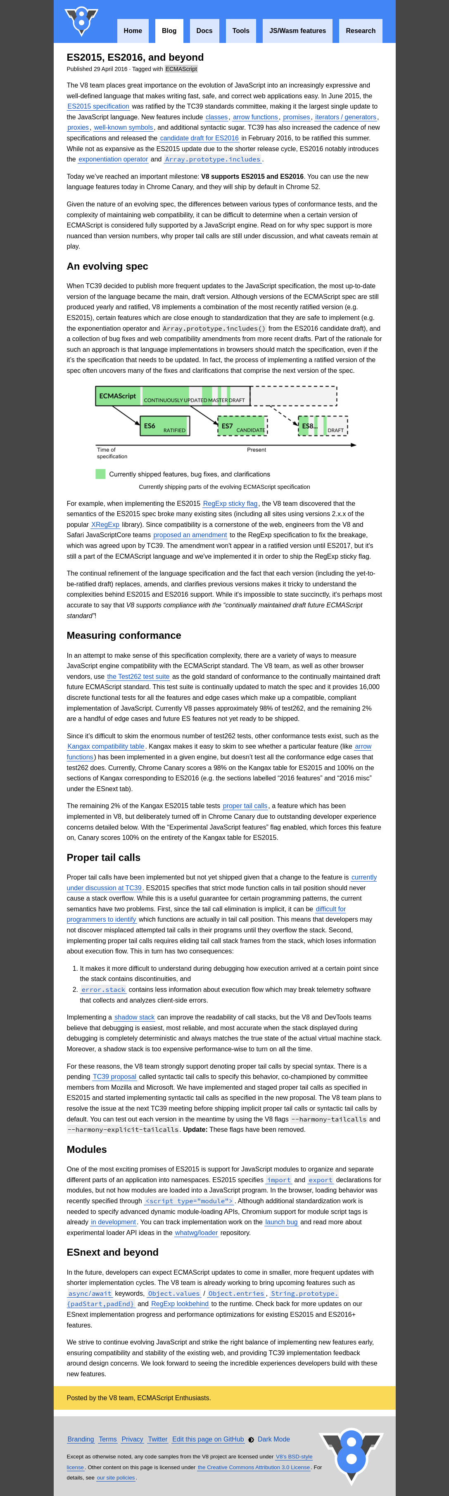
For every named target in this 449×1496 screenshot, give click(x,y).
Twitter (157, 1439)
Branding (81, 1439)
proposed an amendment (190, 534)
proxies (78, 127)
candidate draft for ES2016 (199, 138)
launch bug (281, 1222)
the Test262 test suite (138, 676)
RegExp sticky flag (230, 503)
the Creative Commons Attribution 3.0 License (254, 1467)
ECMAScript (181, 69)
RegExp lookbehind (180, 1303)
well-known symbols (123, 127)
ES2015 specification (98, 106)
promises (296, 117)
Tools (241, 30)
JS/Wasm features (297, 30)
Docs (205, 30)
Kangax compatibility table (106, 746)
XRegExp (105, 524)
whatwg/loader (196, 1232)
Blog (169, 30)
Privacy (132, 1439)
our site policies (116, 1478)
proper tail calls (245, 805)
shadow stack (134, 1017)
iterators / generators (345, 117)
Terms (108, 1439)
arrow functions (255, 117)
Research (360, 30)
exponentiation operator (113, 159)
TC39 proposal (114, 1076)
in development (113, 1222)
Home (133, 30)
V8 (81, 21)
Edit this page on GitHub (208, 1439)
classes (217, 117)
